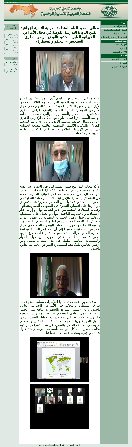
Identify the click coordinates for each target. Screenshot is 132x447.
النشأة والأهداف (119, 26)
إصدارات (123, 48)
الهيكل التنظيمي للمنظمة (115, 30)
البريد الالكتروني (119, 66)
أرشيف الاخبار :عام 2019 (12, 35)
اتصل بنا (123, 63)
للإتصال (123, 55)
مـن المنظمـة (121, 41)
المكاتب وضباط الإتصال (12, 70)
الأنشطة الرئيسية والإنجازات (114, 37)
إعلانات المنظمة (119, 51)
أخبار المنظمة (120, 44)
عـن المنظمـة (121, 22)
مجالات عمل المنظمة (117, 33)
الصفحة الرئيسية (119, 59)
